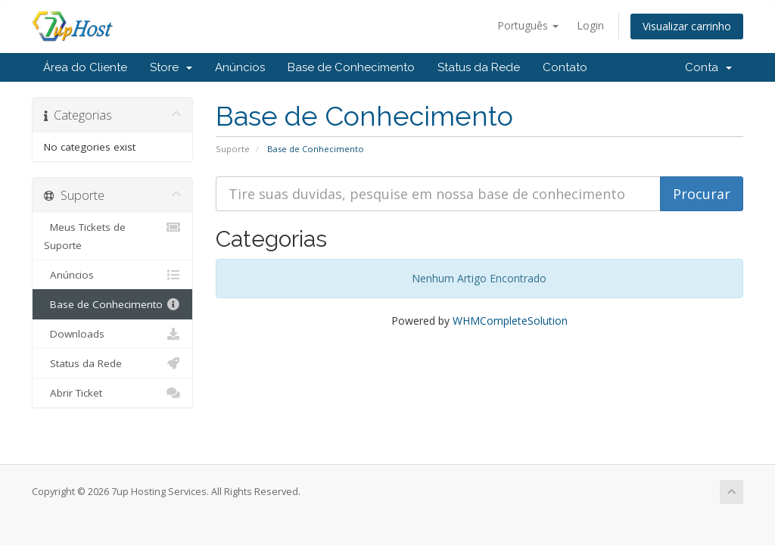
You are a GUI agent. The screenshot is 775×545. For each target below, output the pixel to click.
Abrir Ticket (112, 393)
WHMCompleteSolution (510, 320)
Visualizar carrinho (687, 26)
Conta (708, 67)
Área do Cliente (85, 67)
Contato (565, 67)
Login (590, 25)
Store (171, 67)
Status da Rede (478, 67)
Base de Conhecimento (351, 67)
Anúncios (240, 67)
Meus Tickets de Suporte (112, 235)
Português (528, 25)
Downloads (112, 334)
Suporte (233, 148)
